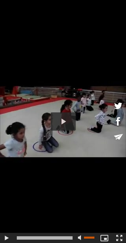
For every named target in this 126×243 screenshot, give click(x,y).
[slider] (45, 238)
